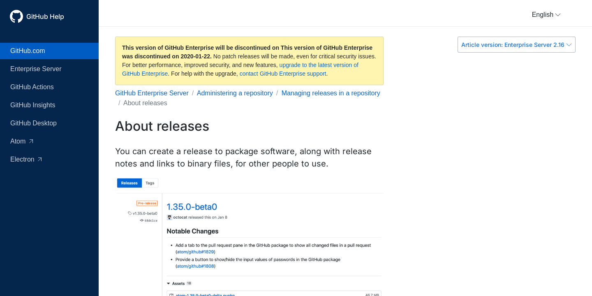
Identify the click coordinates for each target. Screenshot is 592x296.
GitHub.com (27, 50)
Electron (26, 159)
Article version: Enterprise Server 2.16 (516, 44)
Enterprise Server (36, 68)
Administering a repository (235, 93)
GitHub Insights (32, 105)
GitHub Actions (32, 86)
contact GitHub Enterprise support (283, 73)
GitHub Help (45, 16)
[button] (546, 15)
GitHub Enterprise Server (152, 93)
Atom (21, 141)
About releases (145, 102)
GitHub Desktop (33, 123)
